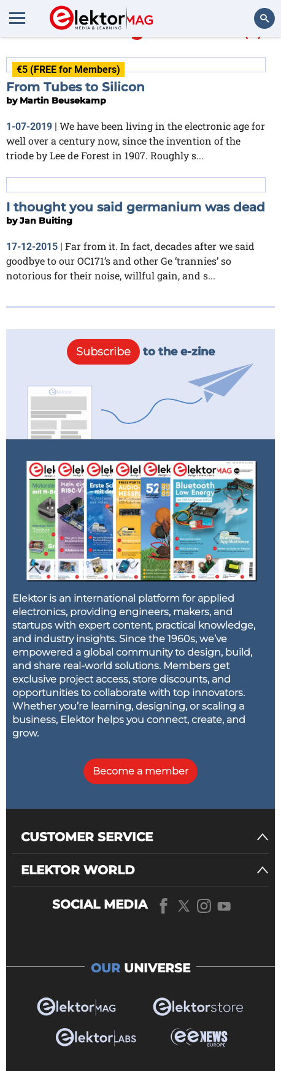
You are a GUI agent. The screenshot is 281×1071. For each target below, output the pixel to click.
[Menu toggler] (17, 18)
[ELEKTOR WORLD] (145, 870)
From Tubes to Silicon (75, 87)
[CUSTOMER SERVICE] (145, 837)
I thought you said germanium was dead (135, 207)
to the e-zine (141, 351)
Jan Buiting (46, 220)
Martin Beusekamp (63, 100)
